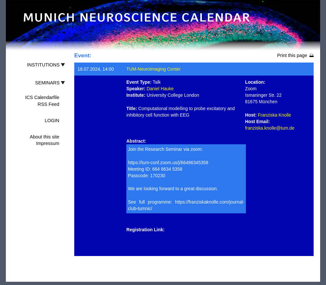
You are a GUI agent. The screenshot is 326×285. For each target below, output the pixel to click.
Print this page (292, 55)
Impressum (47, 143)
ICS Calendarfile (42, 97)
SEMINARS (47, 82)
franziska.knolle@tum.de (269, 128)
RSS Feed (48, 104)
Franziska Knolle (274, 115)
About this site (44, 136)
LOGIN (52, 120)
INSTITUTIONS (43, 64)
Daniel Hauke (160, 88)
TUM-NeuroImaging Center (153, 69)
